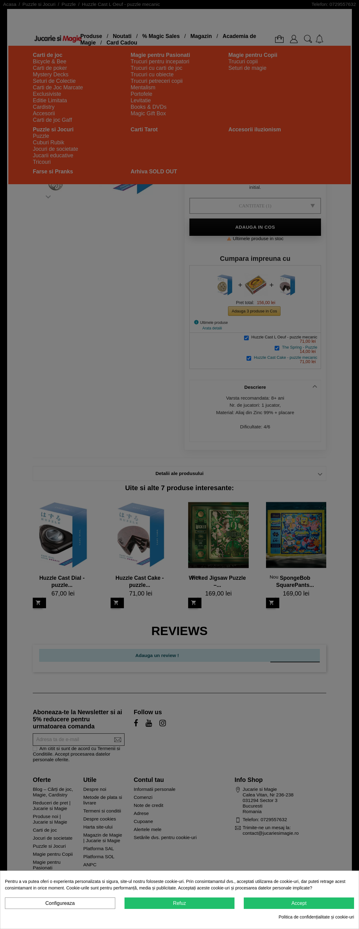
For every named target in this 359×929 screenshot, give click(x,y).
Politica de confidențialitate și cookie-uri (316, 916)
